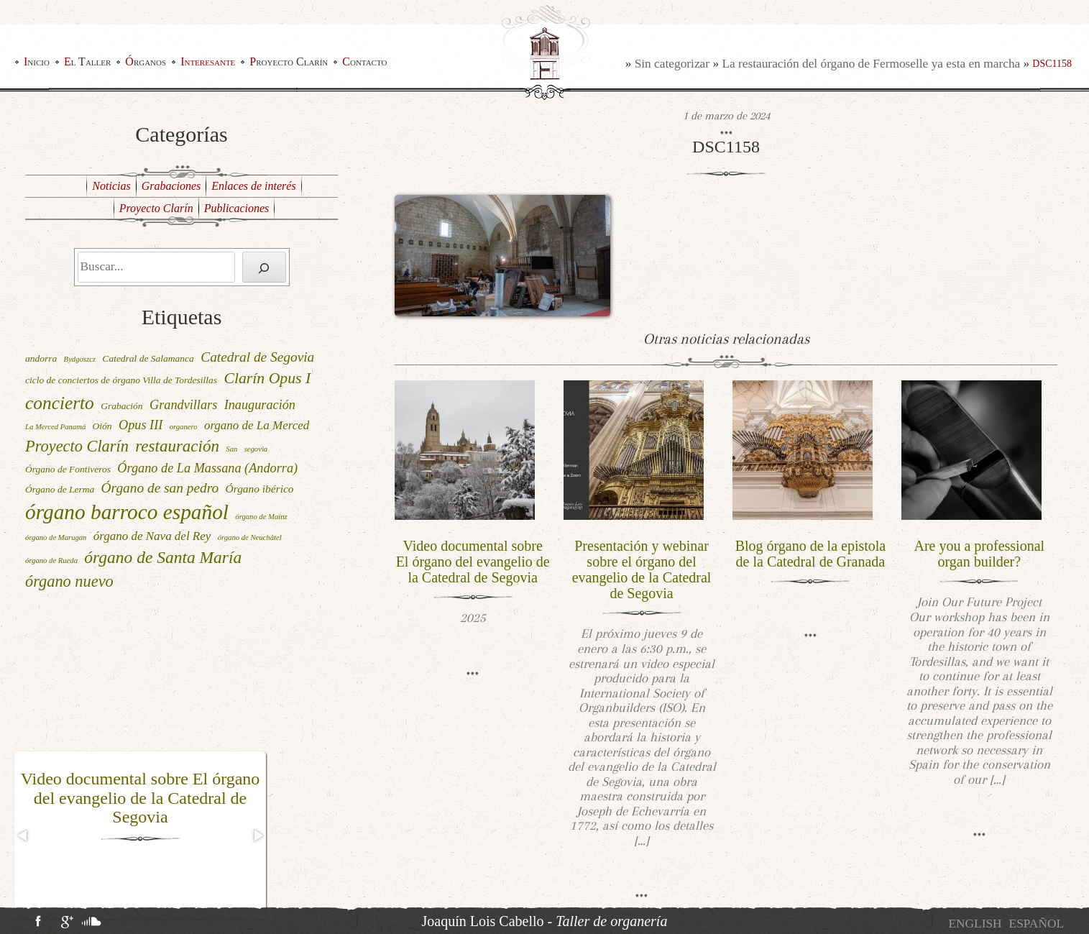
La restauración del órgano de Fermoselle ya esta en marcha (871, 63)
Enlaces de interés (253, 186)
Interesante (207, 61)
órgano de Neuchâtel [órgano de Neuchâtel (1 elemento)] (250, 537)
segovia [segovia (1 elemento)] (256, 449)
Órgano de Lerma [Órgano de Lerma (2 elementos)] (59, 489)
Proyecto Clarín (288, 61)
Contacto (364, 61)
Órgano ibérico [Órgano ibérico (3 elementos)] (260, 488)
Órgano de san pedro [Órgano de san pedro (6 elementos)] (160, 487)
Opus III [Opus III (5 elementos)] (140, 425)
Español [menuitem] (1036, 923)
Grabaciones (171, 186)
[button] (23, 835)
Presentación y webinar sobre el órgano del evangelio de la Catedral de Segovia (642, 569)
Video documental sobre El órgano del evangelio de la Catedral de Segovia (140, 797)
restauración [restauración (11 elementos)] (177, 446)
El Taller (87, 61)
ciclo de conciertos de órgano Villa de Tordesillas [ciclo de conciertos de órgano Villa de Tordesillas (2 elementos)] (121, 380)
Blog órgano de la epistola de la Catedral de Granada (810, 553)
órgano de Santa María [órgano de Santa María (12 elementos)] (163, 557)
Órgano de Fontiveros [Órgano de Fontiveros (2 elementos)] (68, 469)
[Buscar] (264, 267)
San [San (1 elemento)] (231, 449)
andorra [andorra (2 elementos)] (41, 358)
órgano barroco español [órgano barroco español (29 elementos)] (127, 511)
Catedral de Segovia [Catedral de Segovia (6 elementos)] (257, 357)
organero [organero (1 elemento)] (184, 427)
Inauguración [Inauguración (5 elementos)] (259, 405)
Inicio (37, 61)
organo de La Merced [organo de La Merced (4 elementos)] (256, 425)
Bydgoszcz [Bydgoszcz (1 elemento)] (80, 359)
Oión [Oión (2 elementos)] (102, 426)
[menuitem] (974, 923)
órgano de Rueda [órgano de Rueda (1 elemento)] (51, 560)
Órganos (145, 61)
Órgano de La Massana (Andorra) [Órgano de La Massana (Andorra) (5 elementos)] (207, 468)
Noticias (111, 186)
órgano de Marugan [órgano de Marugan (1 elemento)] (55, 537)
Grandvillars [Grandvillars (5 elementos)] (183, 405)
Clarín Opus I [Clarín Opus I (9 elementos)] (267, 378)
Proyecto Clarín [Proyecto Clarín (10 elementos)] (77, 446)
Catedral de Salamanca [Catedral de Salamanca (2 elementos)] (148, 358)
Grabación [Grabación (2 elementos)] (122, 405)
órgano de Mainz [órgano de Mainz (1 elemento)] (261, 517)
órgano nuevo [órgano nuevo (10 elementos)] (69, 581)
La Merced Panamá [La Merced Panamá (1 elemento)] (55, 427)
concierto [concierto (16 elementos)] (59, 403)
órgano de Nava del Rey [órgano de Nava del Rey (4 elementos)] (152, 536)
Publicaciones (237, 208)
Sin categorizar (672, 63)
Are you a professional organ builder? (979, 553)
